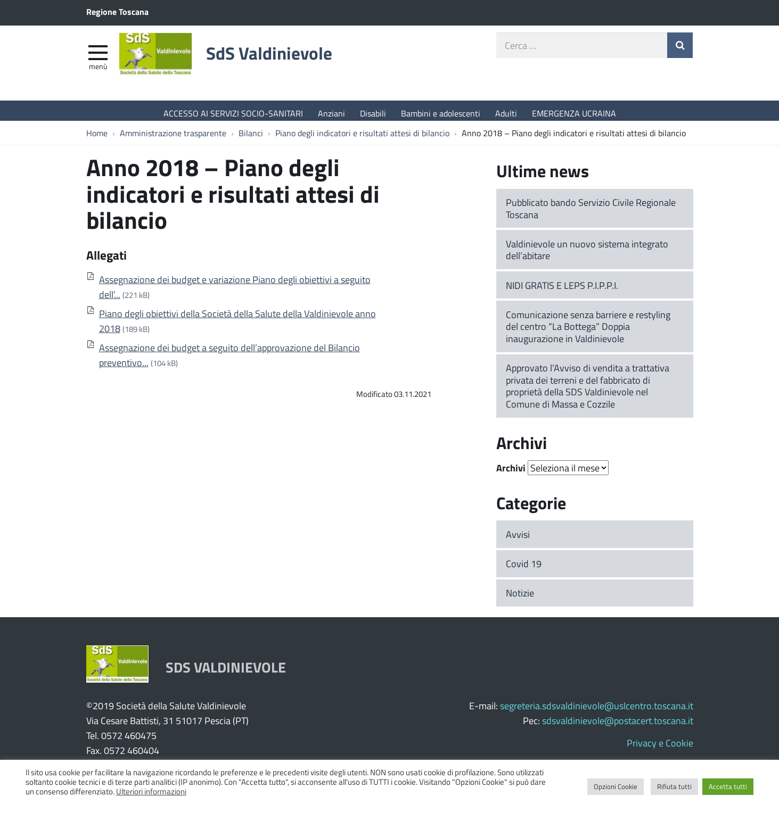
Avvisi (518, 539)
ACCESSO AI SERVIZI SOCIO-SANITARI (233, 113)
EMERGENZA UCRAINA (574, 113)
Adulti (506, 113)
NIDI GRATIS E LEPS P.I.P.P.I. (562, 290)
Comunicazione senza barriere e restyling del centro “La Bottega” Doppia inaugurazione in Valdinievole (588, 331)
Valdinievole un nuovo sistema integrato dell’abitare (587, 255)
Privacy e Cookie (660, 748)
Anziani (331, 113)
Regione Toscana (117, 11)
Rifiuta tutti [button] (674, 786)
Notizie (520, 598)
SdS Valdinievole (290, 59)
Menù (98, 70)
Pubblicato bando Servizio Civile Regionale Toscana (591, 213)
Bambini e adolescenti (440, 113)
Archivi (511, 473)
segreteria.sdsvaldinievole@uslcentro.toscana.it (596, 710)
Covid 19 (524, 568)
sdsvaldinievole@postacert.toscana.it (617, 725)
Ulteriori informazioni (151, 791)
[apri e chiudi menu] (98, 56)
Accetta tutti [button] (728, 786)
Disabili (373, 113)
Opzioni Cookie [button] (615, 786)
